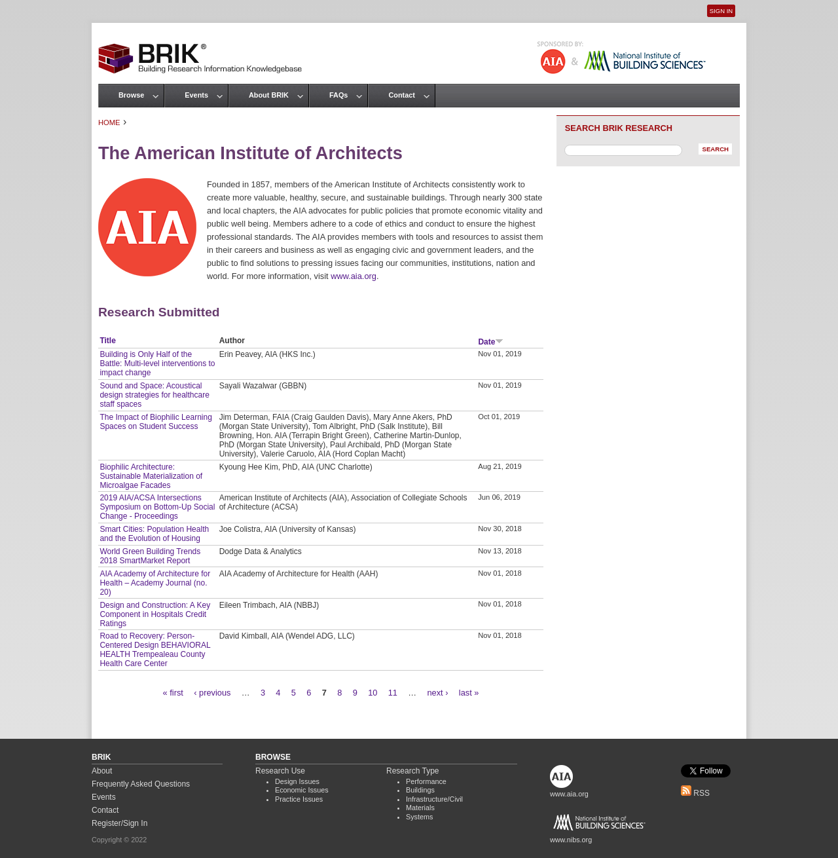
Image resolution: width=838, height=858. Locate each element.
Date (490, 341)
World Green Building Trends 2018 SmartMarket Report (150, 556)
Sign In (721, 10)
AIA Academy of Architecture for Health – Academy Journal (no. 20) (155, 583)
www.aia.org (353, 276)
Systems (419, 817)
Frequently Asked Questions (141, 784)
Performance (426, 781)
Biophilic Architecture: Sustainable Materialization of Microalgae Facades (151, 476)
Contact (401, 95)
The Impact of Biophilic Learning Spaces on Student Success (155, 422)
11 (392, 693)
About (102, 770)
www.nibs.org (571, 840)
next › (437, 693)
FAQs (338, 95)
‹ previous (212, 693)
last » (469, 693)
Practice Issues (299, 799)
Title (107, 340)
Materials (420, 807)
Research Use (280, 770)
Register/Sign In (119, 823)
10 (372, 693)
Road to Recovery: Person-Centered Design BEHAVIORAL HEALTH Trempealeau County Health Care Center (155, 649)
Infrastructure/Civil (434, 799)
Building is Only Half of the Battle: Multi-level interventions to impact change (157, 363)
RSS (695, 793)
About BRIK (269, 95)
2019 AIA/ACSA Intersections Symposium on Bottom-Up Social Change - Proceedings (157, 507)
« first (173, 693)
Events (196, 95)
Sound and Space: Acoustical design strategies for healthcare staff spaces (154, 395)
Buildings (420, 790)
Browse (131, 95)
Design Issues (297, 781)
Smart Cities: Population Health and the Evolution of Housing (154, 534)
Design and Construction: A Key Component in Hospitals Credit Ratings (155, 614)
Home (109, 122)
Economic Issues (302, 790)
